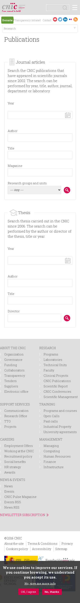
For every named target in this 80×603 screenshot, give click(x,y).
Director (14, 311)
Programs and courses (60, 411)
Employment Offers (18, 446)
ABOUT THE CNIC (13, 348)
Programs (51, 354)
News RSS (11, 507)
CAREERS (7, 439)
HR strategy (12, 467)
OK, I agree (28, 592)
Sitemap (61, 549)
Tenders (10, 381)
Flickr (70, 19)
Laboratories (53, 360)
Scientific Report (56, 386)
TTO (7, 421)
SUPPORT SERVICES (15, 404)
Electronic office (16, 392)
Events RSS (12, 502)
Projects (10, 427)
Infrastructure (54, 467)
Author (12, 131)
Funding (10, 365)
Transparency (22, 20)
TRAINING (47, 404)
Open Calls (52, 416)
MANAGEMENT (51, 439)
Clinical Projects (56, 376)
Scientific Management (61, 397)
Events (9, 491)
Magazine (15, 166)
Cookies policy (17, 549)
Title (11, 148)
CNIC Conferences (57, 392)
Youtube (55, 19)
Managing (51, 446)
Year (11, 103)
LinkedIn (65, 19)
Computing (52, 451)
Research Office (15, 416)
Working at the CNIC (19, 451)
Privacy (67, 544)
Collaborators (14, 370)
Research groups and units (27, 183)
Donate (7, 20)
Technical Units (55, 365)
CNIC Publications (57, 381)
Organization (14, 354)
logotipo (22, 5)
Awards (9, 472)
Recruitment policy (18, 456)
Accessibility (41, 549)
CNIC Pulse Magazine (20, 497)
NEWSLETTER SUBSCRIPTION (22, 515)
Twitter (60, 19)
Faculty (49, 370)
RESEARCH (47, 348)
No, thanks (52, 591)
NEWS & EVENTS (12, 480)
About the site (14, 544)
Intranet (36, 20)
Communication (16, 411)
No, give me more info (40, 583)
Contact (46, 20)
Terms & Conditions (42, 544)
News (8, 486)
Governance (13, 360)
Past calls (51, 421)
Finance (50, 462)
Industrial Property (57, 427)
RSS (75, 19)
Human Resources (57, 456)
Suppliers (11, 386)
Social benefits (15, 462)
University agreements (60, 432)
